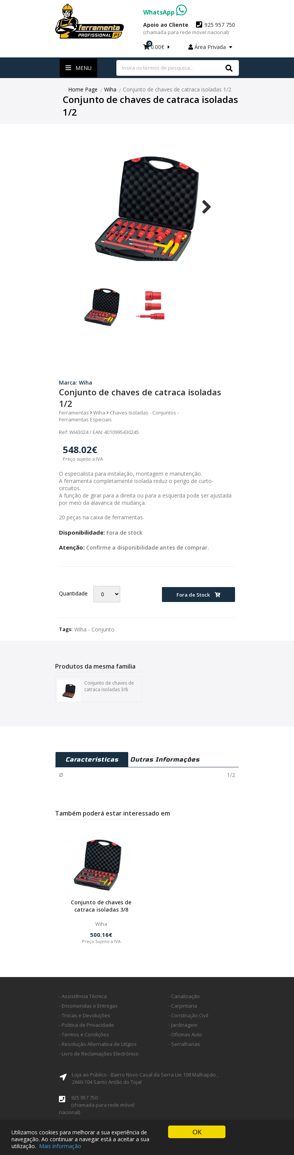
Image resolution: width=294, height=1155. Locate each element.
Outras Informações (164, 759)
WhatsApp (165, 12)
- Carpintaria (182, 1005)
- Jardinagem (183, 1024)
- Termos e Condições (84, 1034)
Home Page (83, 89)
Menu (78, 68)
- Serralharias (184, 1044)
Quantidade (73, 593)
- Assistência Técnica (83, 996)
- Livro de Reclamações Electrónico (99, 1053)
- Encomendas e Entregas (88, 1005)
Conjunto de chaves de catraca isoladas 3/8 (95, 691)
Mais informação (60, 1146)
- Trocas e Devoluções (84, 1015)
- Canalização (184, 996)
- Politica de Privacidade (86, 1024)
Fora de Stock (198, 594)
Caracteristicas (91, 759)
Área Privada (210, 47)
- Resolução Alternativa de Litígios (98, 1044)
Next (203, 206)
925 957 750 (189, 28)
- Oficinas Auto (185, 1034)
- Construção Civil (188, 1015)
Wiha (110, 89)
